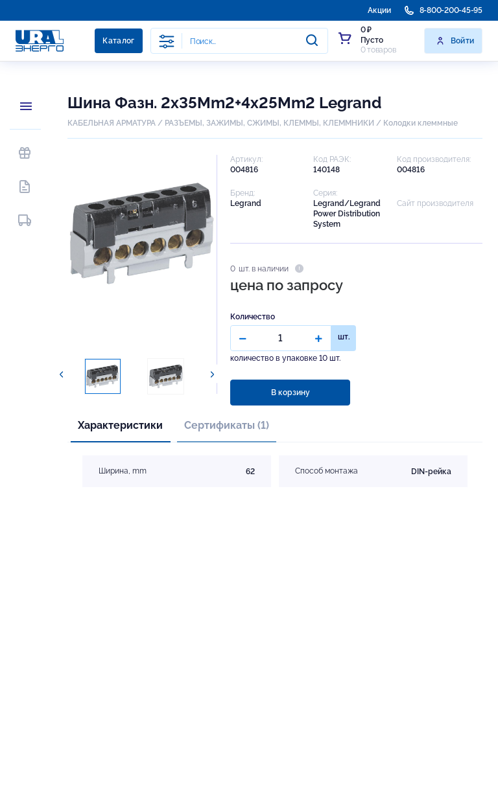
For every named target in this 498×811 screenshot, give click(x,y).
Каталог (118, 40)
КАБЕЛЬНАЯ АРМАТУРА (111, 123)
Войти (455, 41)
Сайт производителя (435, 203)
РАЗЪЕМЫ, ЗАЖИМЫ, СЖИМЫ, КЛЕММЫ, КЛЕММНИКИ (269, 123)
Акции (379, 10)
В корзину (290, 392)
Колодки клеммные (420, 123)
